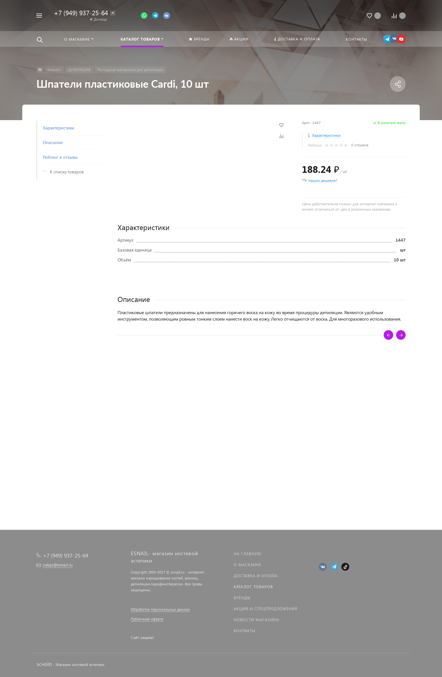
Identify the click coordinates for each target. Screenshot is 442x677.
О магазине (247, 564)
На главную (247, 553)
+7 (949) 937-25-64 (81, 12)
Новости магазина (256, 619)
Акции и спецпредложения (265, 608)
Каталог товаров (253, 586)
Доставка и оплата (256, 575)
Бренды (242, 597)
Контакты (244, 630)
